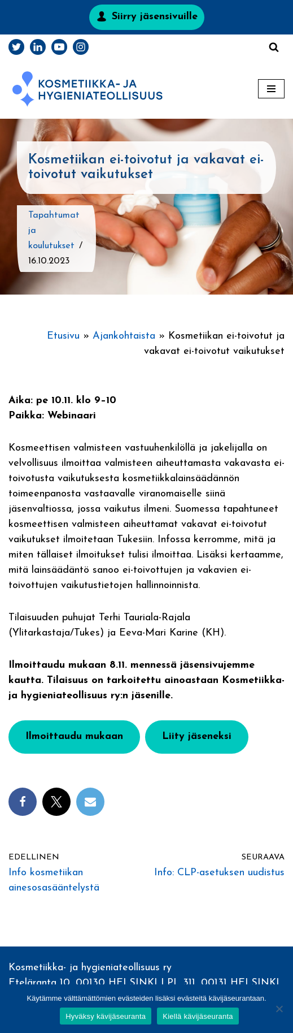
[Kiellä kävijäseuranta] (279, 1008)
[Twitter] (16, 47)
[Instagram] (81, 47)
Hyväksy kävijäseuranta (105, 1016)
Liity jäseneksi (196, 736)
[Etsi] (274, 47)
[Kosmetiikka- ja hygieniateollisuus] (87, 89)
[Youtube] (59, 47)
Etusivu (63, 336)
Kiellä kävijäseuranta (198, 1016)
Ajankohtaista (124, 336)
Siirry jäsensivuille (155, 16)
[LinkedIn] (38, 47)
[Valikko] (271, 88)
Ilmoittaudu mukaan (74, 736)
